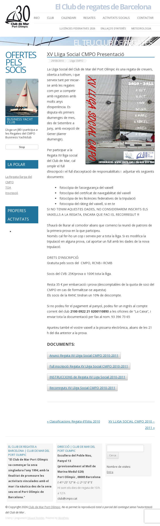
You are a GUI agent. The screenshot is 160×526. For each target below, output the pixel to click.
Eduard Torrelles (36, 517)
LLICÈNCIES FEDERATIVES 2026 (77, 28)
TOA (8, 187)
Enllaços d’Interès (113, 28)
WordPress (63, 517)
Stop (22, 147)
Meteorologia (141, 28)
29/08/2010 (57, 60)
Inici (37, 18)
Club (50, 18)
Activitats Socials (116, 18)
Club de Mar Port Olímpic (44, 507)
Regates (89, 18)
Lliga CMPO (76, 60)
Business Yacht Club (20, 120)
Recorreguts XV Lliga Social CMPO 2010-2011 (82, 388)
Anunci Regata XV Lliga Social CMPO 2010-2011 (83, 355)
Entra (110, 472)
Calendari (68, 18)
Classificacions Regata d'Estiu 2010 (73, 421)
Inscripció (11, 193)
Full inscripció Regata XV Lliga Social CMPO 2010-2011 (88, 366)
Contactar (145, 18)
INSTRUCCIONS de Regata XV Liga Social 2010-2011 (87, 377)
